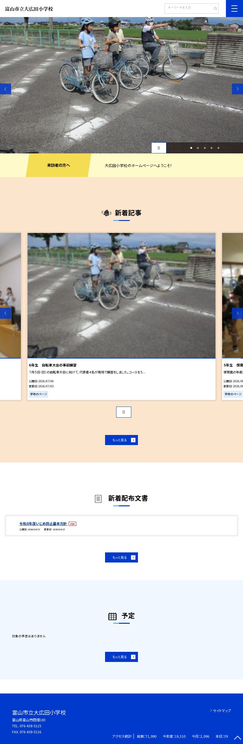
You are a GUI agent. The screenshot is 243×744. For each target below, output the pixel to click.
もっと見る (119, 439)
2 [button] (198, 148)
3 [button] (205, 148)
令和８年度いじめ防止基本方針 (43, 523)
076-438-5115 (30, 725)
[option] (121, 85)
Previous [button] (5, 88)
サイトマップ (222, 710)
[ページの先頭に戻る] (237, 738)
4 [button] (212, 148)
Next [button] (237, 88)
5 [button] (218, 148)
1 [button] (191, 148)
